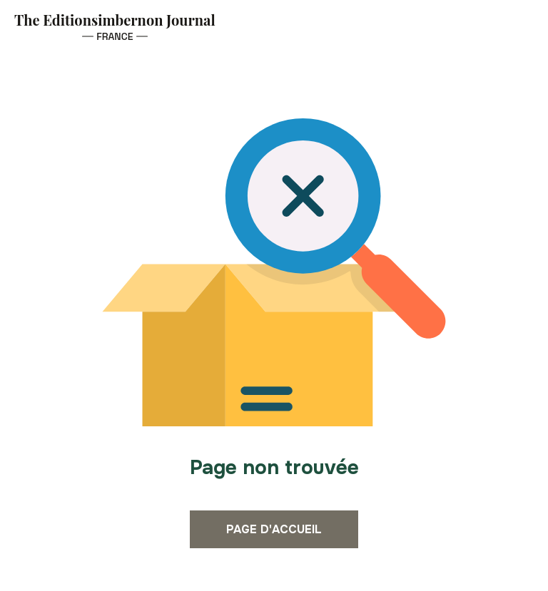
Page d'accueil (274, 529)
